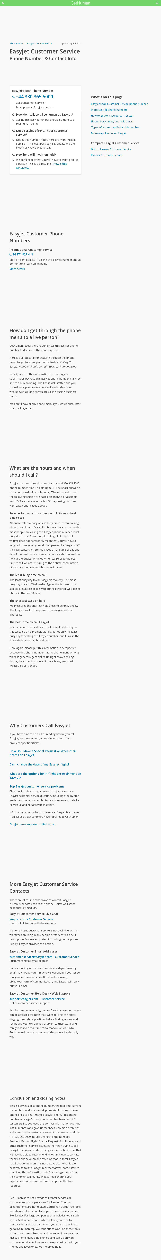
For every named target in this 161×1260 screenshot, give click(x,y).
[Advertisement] (45, 202)
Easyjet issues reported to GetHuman (32, 824)
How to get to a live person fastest (112, 115)
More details (17, 269)
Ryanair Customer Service (106, 155)
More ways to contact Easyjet (109, 133)
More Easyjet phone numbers (109, 110)
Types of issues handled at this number (115, 127)
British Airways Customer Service (111, 149)
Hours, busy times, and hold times (112, 121)
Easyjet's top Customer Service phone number (119, 104)
